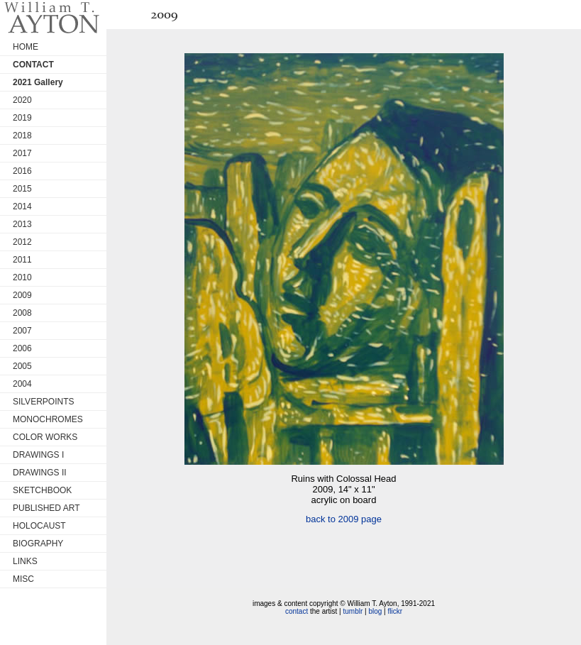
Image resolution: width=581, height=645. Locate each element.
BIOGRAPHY (38, 543)
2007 (22, 331)
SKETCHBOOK (42, 490)
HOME (25, 47)
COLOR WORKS (45, 437)
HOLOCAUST (39, 526)
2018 (22, 135)
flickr (394, 611)
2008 (22, 313)
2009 (22, 295)
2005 (22, 366)
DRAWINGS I (38, 455)
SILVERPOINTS (43, 402)
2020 (22, 100)
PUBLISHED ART (46, 508)
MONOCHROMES (48, 419)
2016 (22, 171)
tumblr (353, 611)
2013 (22, 224)
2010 (22, 277)
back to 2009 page (344, 519)
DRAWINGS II (40, 473)
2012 (22, 242)
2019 (22, 118)
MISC (23, 579)
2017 (22, 153)
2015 (22, 189)
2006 (22, 348)
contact (296, 611)
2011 (22, 260)
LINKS (25, 561)
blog (375, 611)
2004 (22, 384)
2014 (22, 206)
